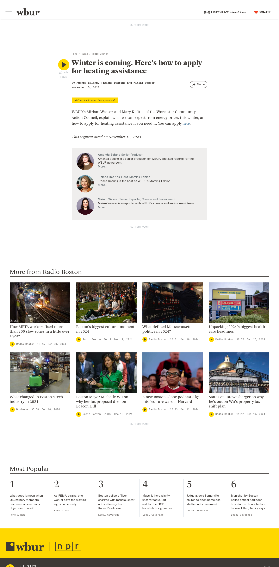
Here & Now (17, 516)
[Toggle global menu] (9, 14)
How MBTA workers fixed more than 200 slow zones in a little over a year (39, 333)
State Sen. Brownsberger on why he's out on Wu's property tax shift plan (236, 403)
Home (74, 55)
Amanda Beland (87, 84)
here (186, 125)
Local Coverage (108, 516)
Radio (84, 55)
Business (22, 411)
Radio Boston (100, 55)
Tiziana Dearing (113, 84)
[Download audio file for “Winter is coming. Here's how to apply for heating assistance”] (60, 74)
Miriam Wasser (144, 84)
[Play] (12, 345)
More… (102, 168)
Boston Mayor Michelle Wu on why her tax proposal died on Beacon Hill (102, 403)
